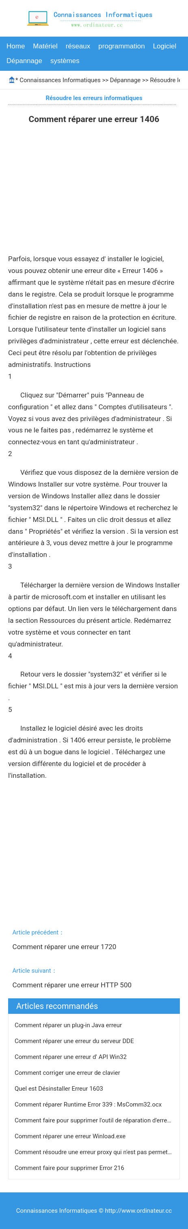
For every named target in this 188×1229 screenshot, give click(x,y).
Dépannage (24, 61)
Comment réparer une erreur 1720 (65, 947)
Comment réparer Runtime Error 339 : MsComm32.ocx (89, 1104)
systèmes (65, 61)
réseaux (78, 46)
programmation (121, 46)
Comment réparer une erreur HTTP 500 (73, 985)
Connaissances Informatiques (59, 80)
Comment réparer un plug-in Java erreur (69, 1025)
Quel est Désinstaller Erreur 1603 (60, 1088)
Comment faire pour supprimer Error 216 (70, 1168)
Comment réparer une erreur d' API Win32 (71, 1057)
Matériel (45, 46)
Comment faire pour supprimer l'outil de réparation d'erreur (94, 1120)
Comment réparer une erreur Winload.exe (71, 1136)
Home (15, 46)
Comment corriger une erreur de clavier (68, 1072)
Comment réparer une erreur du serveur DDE (75, 1041)
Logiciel (165, 46)
